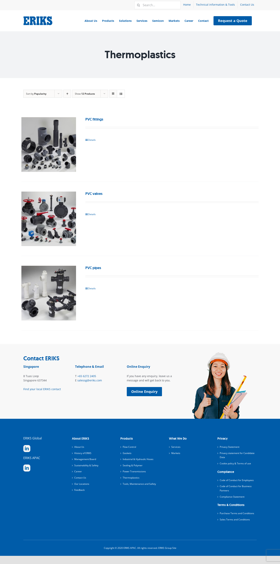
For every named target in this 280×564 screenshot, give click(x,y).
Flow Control (129, 447)
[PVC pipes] (48, 293)
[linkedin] (26, 448)
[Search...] (157, 5)
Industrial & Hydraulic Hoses (138, 459)
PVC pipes (93, 268)
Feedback (79, 490)
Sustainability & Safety (86, 465)
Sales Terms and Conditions (235, 519)
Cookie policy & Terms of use (235, 463)
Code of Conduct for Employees (237, 480)
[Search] (138, 5)
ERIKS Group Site (167, 548)
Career (78, 471)
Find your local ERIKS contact (42, 389)
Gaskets (127, 453)
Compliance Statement (232, 496)
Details (92, 140)
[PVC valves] (48, 219)
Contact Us (80, 477)
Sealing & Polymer (133, 465)
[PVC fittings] (48, 144)
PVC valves (93, 193)
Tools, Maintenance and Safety (139, 484)
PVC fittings (94, 119)
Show (85, 93)
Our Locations (81, 484)
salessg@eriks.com (89, 380)
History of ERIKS (82, 453)
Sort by (36, 93)
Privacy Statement (229, 447)
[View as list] (121, 94)
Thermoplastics (131, 477)
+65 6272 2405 (86, 376)
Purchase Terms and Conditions (237, 513)
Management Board (85, 459)
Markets (175, 453)
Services (175, 447)
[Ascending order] (67, 94)
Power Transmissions (134, 471)
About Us (79, 447)
